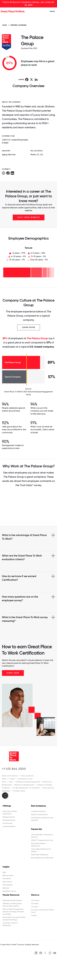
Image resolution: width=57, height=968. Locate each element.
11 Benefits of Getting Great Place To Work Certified (12, 905)
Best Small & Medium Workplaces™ (38, 844)
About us (35, 895)
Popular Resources (11, 895)
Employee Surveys (9, 820)
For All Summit (7, 823)
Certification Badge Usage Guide (27, 782)
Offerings (7, 806)
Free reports (7, 878)
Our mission (35, 900)
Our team (34, 907)
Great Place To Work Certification (10, 812)
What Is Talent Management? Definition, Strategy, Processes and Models (13, 911)
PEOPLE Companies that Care (42, 840)
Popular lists (36, 829)
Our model (34, 903)
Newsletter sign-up (9, 891)
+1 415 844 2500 (14, 769)
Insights (6, 866)
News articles (7, 882)
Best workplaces (38, 806)
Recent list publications (39, 814)
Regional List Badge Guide (24, 785)
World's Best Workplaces (39, 855)
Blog (4, 872)
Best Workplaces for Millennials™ (42, 858)
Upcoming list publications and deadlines (42, 819)
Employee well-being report (12, 900)
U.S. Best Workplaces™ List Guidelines (26, 788)
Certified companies (38, 811)
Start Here (13, 673)
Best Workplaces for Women (41, 850)
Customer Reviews (9, 826)
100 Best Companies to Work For (42, 836)
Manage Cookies (19, 791)
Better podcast (8, 875)
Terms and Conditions (10, 776)
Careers (12, 779)
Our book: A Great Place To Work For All (42, 911)
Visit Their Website (28, 217)
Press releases (8, 885)
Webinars (6, 888)
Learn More (28, 327)
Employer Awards (9, 817)
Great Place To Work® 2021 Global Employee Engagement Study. (28, 393)
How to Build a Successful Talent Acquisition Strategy (14, 918)
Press (11, 782)
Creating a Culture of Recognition (10, 924)
